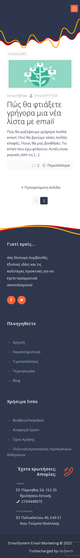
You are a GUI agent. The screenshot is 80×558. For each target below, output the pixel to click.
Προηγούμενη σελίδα (40, 187)
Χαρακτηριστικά (26, 351)
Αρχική (19, 342)
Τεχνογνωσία (24, 370)
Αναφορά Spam (26, 429)
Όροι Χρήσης (24, 439)
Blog (16, 380)
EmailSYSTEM (46, 95)
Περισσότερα (58, 165)
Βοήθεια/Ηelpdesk (28, 420)
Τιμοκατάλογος (26, 361)
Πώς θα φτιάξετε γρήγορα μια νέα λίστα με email (34, 112)
